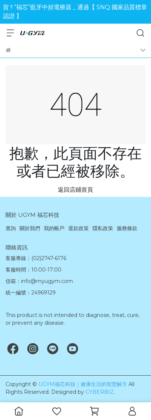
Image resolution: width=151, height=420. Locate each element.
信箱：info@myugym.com (39, 281)
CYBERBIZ (99, 392)
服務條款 (127, 228)
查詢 (11, 228)
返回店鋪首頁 (75, 189)
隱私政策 (102, 228)
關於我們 (30, 228)
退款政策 (78, 228)
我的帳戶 (54, 228)
